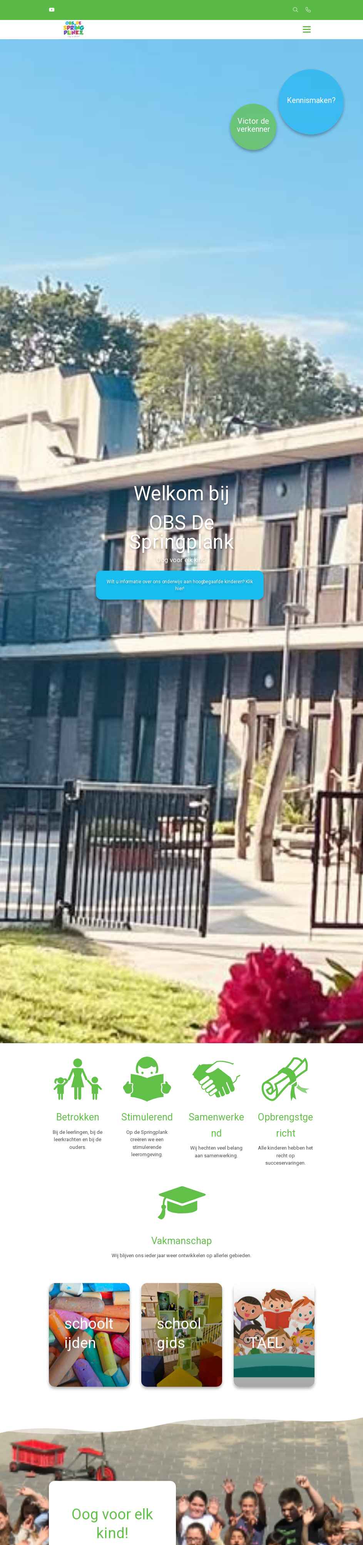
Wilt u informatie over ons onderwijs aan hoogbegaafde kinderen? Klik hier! (179, 585)
